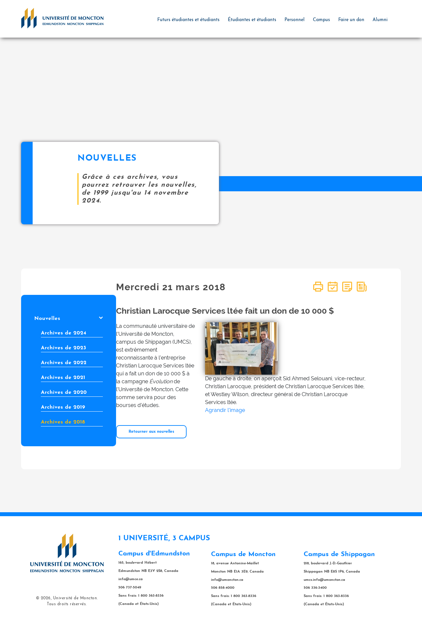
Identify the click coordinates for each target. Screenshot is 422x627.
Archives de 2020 (64, 392)
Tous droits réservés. (67, 604)
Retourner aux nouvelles (151, 432)
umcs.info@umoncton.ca (324, 580)
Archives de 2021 (63, 377)
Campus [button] (321, 19)
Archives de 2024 (63, 333)
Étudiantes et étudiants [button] (252, 19)
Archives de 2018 (63, 422)
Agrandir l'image (225, 410)
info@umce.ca (130, 579)
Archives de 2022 (64, 362)
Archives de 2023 (63, 348)
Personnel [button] (295, 19)
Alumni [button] (380, 19)
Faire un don (351, 19)
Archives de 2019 (63, 407)
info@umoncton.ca (227, 580)
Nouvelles (68, 318)
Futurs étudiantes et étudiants (188, 19)
